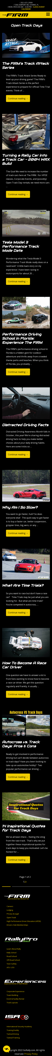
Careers (10, 906)
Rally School (11, 952)
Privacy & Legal (13, 914)
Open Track (11, 917)
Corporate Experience (15, 991)
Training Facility (13, 1030)
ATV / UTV (10, 967)
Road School (12, 956)
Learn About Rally (14, 949)
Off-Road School (13, 960)
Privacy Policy (31, 1053)
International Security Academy (19, 1026)
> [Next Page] (26, 881)
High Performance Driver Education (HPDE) (24, 921)
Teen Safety (12, 964)
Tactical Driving (13, 1034)
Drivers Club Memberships (17, 925)
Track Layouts (12, 1002)
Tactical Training (13, 1037)
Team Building (12, 995)
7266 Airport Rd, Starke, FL (26, 5)
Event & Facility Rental (15, 999)
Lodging (10, 910)
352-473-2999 (26, 3)
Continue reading (18, 98)
